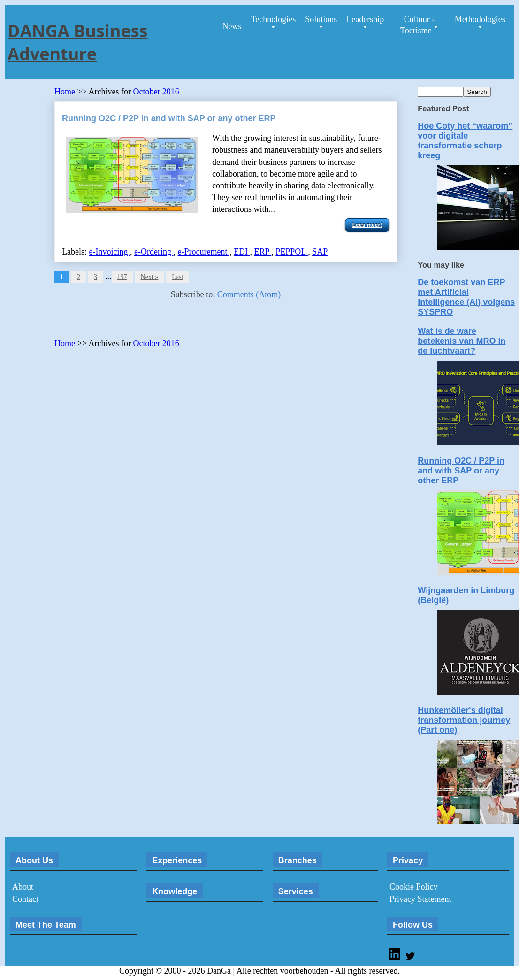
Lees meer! (367, 225)
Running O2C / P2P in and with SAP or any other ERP (168, 118)
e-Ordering (153, 251)
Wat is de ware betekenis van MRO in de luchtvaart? (461, 341)
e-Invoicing (109, 251)
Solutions (321, 19)
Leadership (365, 19)
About (22, 886)
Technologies (273, 19)
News (231, 26)
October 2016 (156, 91)
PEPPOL (291, 251)
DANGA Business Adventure (77, 42)
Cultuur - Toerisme (417, 25)
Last (177, 276)
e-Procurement (203, 251)
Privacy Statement (420, 899)
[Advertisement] (164, 322)
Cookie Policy (413, 886)
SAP (320, 251)
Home (64, 91)
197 (122, 276)
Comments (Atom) (249, 294)
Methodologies (480, 19)
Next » (150, 276)
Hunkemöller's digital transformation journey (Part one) (464, 720)
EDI (242, 251)
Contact (25, 899)
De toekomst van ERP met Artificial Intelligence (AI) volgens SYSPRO (466, 297)
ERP (262, 251)
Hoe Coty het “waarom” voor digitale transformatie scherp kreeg (465, 140)
